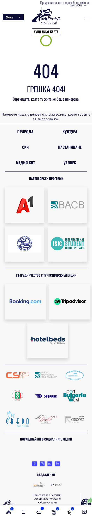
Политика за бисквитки (47, 495)
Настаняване (70, 147)
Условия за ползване (47, 498)
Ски (25, 147)
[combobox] (78, 5)
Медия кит (25, 162)
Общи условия (47, 502)
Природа (25, 131)
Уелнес (69, 162)
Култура (69, 131)
